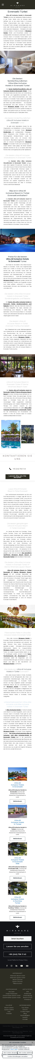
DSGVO (25, 1009)
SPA (27, 991)
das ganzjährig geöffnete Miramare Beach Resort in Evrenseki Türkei (17, 554)
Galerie (9, 1005)
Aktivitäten (27, 989)
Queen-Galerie (9, 1009)
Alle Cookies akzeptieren (10, 1052)
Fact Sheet (25, 1007)
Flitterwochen (17, 983)
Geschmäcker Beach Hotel (11, 995)
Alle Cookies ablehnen (26, 1052)
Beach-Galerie (9, 1007)
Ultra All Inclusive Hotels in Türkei (17, 822)
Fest (9, 1011)
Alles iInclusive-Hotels (14, 710)
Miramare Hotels (13, 106)
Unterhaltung (27, 995)
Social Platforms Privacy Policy (17, 960)
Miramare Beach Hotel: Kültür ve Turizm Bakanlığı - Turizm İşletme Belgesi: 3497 (17, 1026)
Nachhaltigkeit (25, 1015)
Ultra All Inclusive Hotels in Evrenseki (17, 785)
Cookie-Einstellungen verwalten (18, 1056)
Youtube (9, 1013)
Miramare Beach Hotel (17, 975)
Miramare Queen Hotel (17, 977)
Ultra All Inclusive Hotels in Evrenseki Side (17, 860)
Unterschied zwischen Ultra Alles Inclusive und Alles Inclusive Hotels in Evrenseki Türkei (17, 704)
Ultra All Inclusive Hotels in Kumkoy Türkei (17, 900)
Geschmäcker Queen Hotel (11, 997)
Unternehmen (25, 1005)
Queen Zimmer (17, 981)
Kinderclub (27, 993)
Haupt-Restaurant (11, 993)
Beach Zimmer (17, 979)
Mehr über (14, 1049)
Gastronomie (11, 989)
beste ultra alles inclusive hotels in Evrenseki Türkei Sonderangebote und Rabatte (17, 304)
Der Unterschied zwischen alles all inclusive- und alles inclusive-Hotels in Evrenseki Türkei (17, 735)
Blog (25, 1013)
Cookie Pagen (25, 1011)
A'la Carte (11, 991)
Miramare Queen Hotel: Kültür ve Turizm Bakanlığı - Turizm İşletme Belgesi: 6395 (17, 1032)
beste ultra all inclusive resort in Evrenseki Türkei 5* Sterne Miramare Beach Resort (17, 392)
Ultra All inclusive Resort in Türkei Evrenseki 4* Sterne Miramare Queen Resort (17, 572)
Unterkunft (17, 973)
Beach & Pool (27, 997)
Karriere (25, 1017)
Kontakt (25, 1019)
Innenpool (27, 999)
